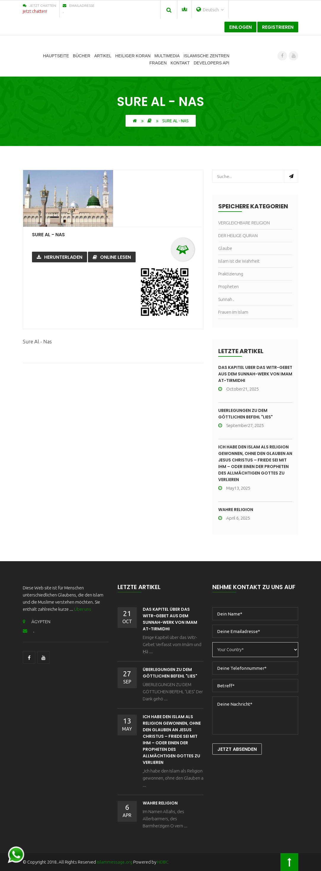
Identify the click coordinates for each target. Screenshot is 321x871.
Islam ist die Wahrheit (239, 261)
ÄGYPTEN (36, 621)
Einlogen (240, 27)
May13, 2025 (234, 488)
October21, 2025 (238, 388)
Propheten (228, 286)
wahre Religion (235, 510)
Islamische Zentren (206, 55)
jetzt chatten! (35, 11)
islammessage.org (114, 861)
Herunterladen (59, 257)
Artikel (102, 55)
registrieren (277, 27)
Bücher (81, 55)
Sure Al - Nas (48, 234)
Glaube (225, 248)
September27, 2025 (241, 425)
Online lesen (112, 257)
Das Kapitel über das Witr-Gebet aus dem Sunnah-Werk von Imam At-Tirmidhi (255, 373)
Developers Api (211, 63)
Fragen (157, 63)
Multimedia (166, 55)
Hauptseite (56, 55)
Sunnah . (226, 299)
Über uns (82, 609)
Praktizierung (230, 273)
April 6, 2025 (234, 518)
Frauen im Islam (233, 312)
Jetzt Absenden (237, 749)
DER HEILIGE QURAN (238, 235)
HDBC (162, 861)
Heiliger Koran (132, 55)
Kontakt (180, 63)
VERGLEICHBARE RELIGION (244, 222)
